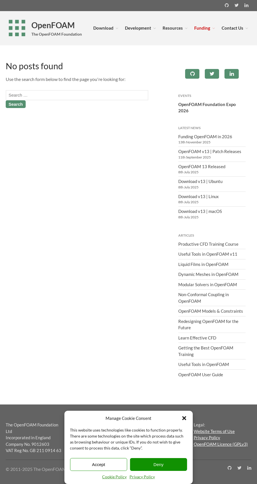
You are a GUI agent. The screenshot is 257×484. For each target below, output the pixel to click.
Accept (98, 464)
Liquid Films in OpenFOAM (203, 264)
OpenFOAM (53, 25)
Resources (173, 27)
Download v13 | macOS (200, 211)
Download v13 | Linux (198, 196)
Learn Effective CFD (197, 337)
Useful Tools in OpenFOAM (203, 364)
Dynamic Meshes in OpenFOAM (208, 274)
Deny (158, 464)
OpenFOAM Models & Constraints (210, 311)
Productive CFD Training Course (208, 244)
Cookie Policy (114, 476)
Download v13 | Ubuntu (200, 181)
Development (138, 27)
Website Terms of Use (214, 431)
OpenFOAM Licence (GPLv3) (221, 444)
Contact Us (232, 27)
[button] (184, 418)
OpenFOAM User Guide (200, 374)
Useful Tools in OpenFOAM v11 (207, 254)
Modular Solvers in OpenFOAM (207, 284)
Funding (202, 27)
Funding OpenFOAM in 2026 (205, 136)
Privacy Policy (142, 476)
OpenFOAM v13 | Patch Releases (209, 151)
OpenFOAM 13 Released (201, 166)
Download (103, 27)
